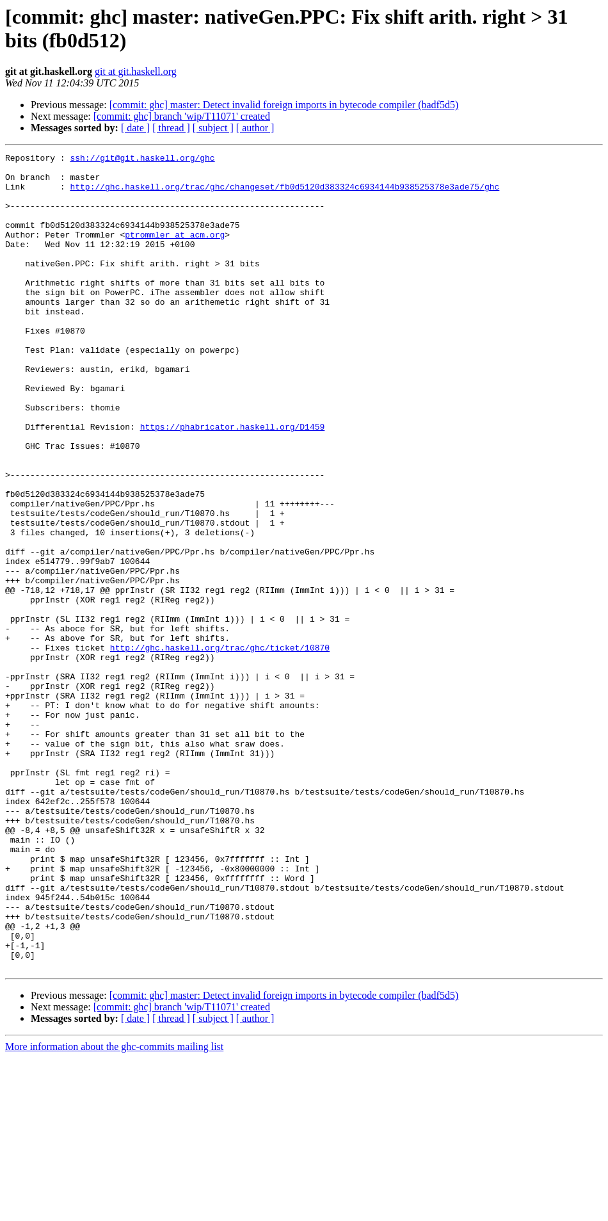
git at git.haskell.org (136, 71)
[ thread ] (171, 127)
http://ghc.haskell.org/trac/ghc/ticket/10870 (220, 747)
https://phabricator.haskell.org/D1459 (232, 482)
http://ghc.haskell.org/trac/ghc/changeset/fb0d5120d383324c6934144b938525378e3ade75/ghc (284, 194)
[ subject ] (213, 127)
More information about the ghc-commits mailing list (114, 1209)
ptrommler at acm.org (175, 251)
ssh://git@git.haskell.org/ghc (142, 159)
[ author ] (255, 127)
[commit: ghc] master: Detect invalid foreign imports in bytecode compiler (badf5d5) (284, 104)
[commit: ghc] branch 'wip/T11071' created (181, 116)
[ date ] (135, 127)
